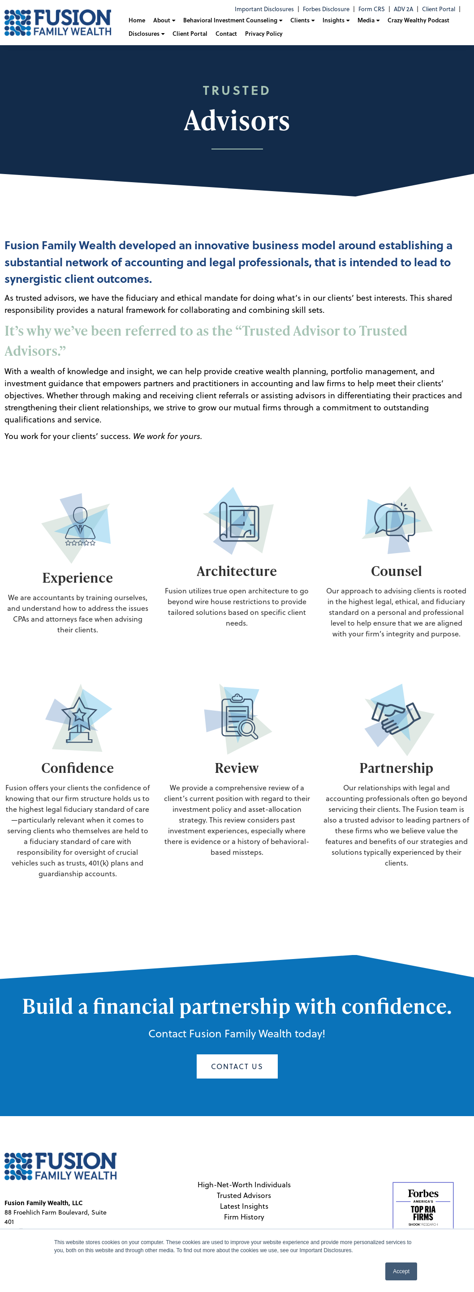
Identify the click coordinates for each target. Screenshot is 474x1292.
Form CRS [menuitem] (371, 9)
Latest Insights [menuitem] (244, 1206)
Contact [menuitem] (226, 34)
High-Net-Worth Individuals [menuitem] (244, 1185)
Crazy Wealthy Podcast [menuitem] (418, 20)
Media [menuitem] (366, 20)
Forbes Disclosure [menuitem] (326, 9)
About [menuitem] (161, 20)
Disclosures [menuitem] (144, 34)
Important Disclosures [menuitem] (264, 9)
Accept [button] (401, 1271)
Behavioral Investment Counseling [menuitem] (230, 20)
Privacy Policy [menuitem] (264, 34)
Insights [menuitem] (334, 20)
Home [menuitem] (137, 20)
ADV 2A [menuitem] (403, 9)
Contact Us (237, 1066)
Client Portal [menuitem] (438, 9)
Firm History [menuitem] (244, 1217)
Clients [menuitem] (300, 20)
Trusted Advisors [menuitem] (244, 1195)
